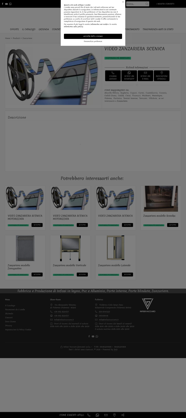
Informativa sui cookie (99, 24)
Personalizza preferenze (93, 41)
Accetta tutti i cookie (93, 36)
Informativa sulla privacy (73, 26)
